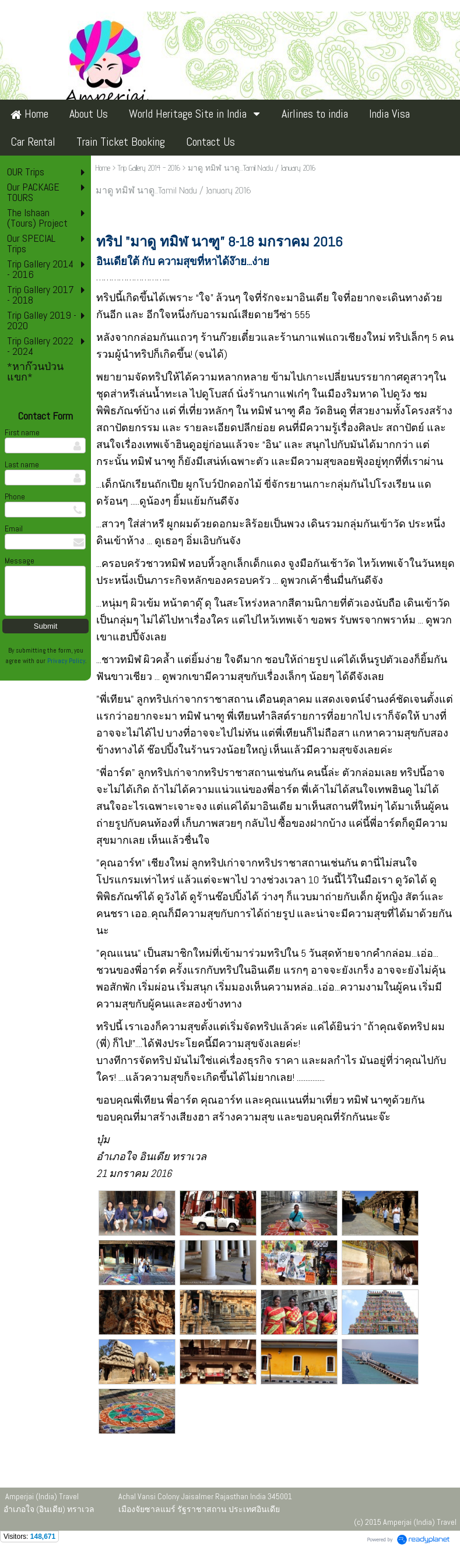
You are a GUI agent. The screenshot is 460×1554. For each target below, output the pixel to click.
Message (19, 560)
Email (14, 528)
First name (22, 432)
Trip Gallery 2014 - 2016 (149, 167)
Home (103, 167)
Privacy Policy (66, 661)
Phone (15, 496)
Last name (22, 464)
